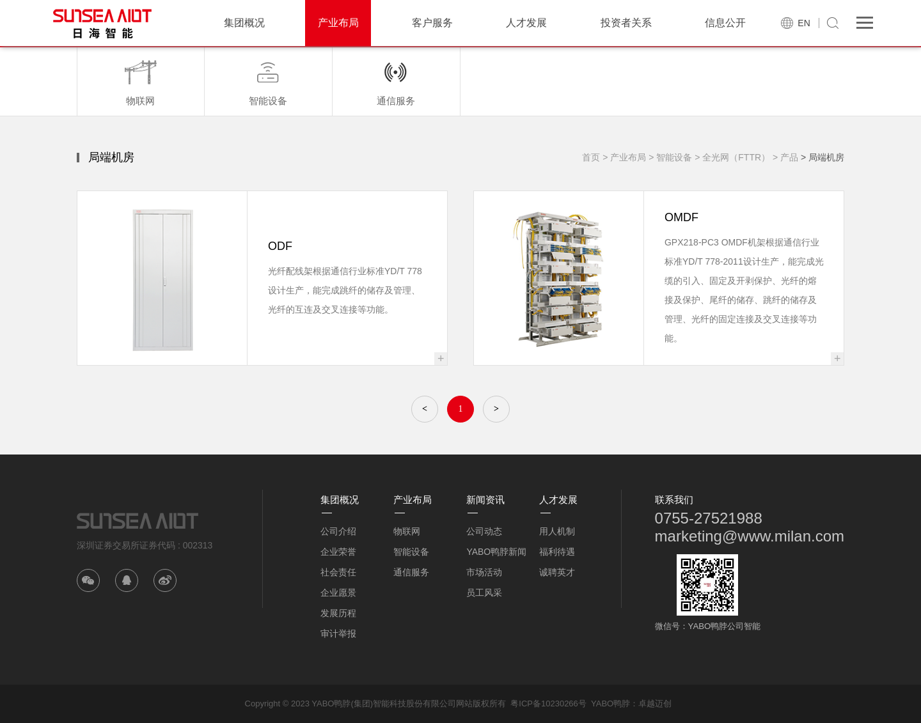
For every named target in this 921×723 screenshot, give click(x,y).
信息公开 (725, 22)
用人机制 (557, 531)
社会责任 (338, 572)
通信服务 (411, 572)
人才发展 (526, 22)
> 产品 (785, 157)
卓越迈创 (655, 703)
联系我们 (674, 499)
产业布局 (338, 22)
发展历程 (338, 613)
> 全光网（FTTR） (732, 157)
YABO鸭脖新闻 (496, 552)
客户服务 (432, 22)
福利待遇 (557, 552)
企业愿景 (338, 592)
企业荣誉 (338, 552)
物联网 (406, 531)
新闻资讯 (485, 499)
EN (804, 23)
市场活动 (484, 572)
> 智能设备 (670, 157)
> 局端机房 (822, 157)
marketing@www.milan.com (749, 536)
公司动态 (484, 531)
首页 (591, 157)
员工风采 (484, 592)
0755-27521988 (708, 518)
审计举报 (338, 633)
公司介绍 (338, 531)
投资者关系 (626, 22)
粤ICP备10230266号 (548, 703)
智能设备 (411, 552)
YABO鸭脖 (610, 703)
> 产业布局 (624, 157)
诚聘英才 (557, 572)
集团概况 (244, 22)
